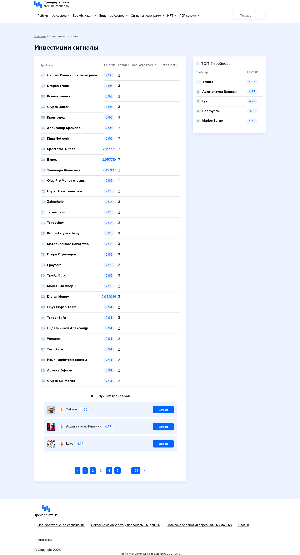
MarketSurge (212, 121)
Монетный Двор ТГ (62, 286)
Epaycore (54, 265)
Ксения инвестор (61, 96)
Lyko (66, 444)
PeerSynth (210, 111)
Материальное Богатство (68, 244)
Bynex (52, 160)
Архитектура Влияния (80, 427)
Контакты (45, 540)
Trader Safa (56, 318)
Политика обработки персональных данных (199, 525)
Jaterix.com (56, 212)
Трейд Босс (56, 275)
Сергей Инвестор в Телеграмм (72, 75)
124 (135, 471)
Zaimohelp (55, 202)
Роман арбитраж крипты (67, 360)
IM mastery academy (63, 233)
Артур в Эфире (59, 370)
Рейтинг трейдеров (52, 16)
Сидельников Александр (67, 328)
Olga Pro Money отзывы (66, 181)
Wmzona (54, 339)
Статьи (243, 525)
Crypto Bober (58, 107)
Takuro (68, 410)
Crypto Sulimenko (61, 381)
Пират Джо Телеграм (64, 191)
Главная (40, 36)
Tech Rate (55, 349)
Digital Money (58, 297)
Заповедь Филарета (63, 170)
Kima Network (58, 138)
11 (119, 181)
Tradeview (55, 223)
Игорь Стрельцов (61, 254)
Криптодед (56, 117)
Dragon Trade (58, 86)
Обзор (163, 409)
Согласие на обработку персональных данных (125, 525)
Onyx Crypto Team (61, 307)
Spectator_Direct (61, 149)
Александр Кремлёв (64, 128)
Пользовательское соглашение (61, 525)
